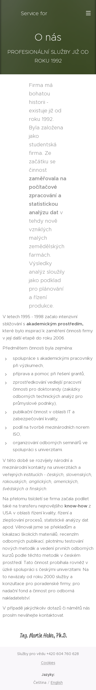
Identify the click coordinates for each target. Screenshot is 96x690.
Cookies (48, 662)
